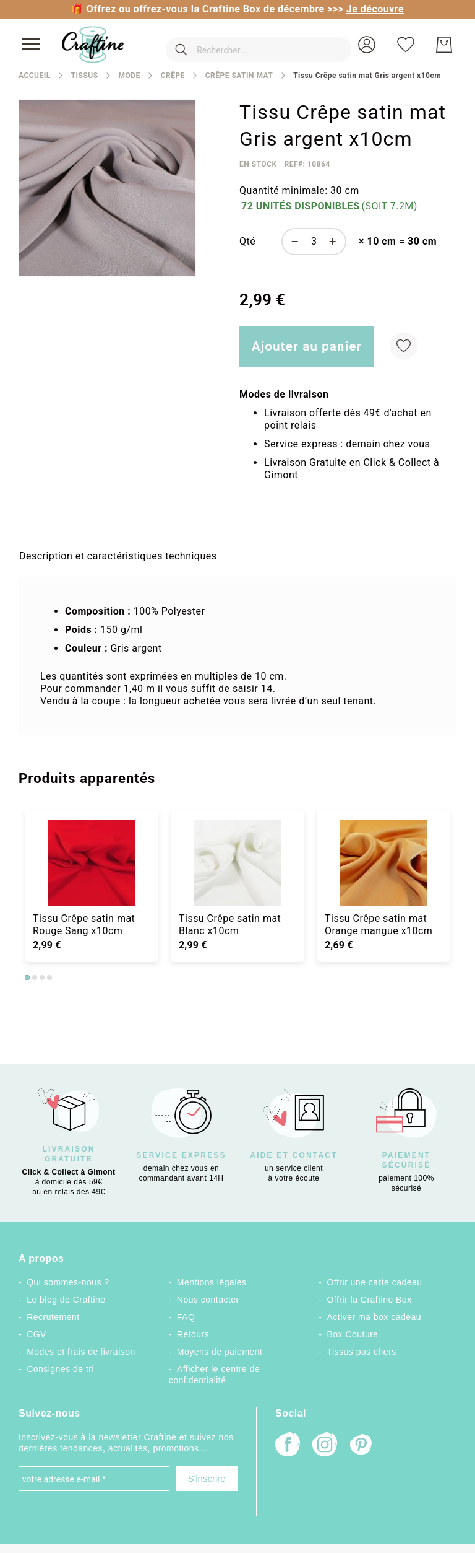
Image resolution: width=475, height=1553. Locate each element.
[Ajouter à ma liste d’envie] (403, 346)
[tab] (118, 555)
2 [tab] (34, 977)
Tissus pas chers (361, 1352)
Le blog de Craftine (66, 1300)
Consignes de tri (60, 1369)
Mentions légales (212, 1282)
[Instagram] (324, 1445)
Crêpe (173, 75)
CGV (36, 1334)
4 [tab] (49, 977)
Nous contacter (208, 1300)
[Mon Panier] (444, 44)
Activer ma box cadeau (374, 1317)
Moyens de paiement (220, 1352)
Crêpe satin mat (239, 75)
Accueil (35, 75)
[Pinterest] (361, 1445)
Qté (247, 241)
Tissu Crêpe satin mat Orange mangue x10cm (378, 924)
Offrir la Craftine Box (369, 1300)
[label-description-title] (118, 555)
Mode (129, 75)
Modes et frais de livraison (81, 1352)
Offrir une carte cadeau (374, 1282)
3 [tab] (42, 977)
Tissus (84, 75)
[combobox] (242, 44)
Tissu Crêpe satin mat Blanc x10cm (230, 924)
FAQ (186, 1317)
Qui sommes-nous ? (68, 1282)
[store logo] (93, 45)
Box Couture (353, 1334)
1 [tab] (27, 977)
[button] (367, 45)
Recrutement (53, 1317)
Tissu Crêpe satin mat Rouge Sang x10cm (84, 924)
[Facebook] (287, 1445)
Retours (193, 1334)
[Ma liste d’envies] (405, 44)
